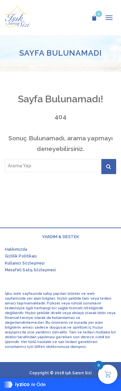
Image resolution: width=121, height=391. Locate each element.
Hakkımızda (16, 249)
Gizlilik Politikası (21, 256)
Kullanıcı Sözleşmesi (25, 263)
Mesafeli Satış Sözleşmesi (30, 270)
